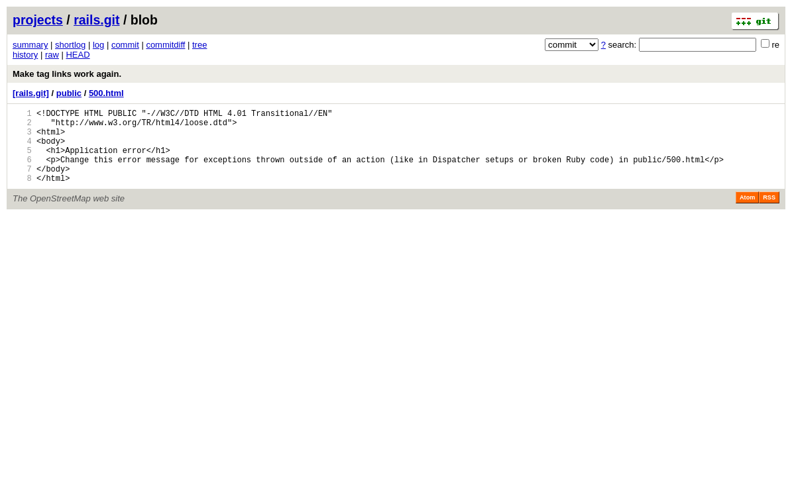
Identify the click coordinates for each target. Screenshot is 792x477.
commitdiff (165, 45)
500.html (106, 93)
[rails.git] (31, 93)
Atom (747, 213)
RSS (769, 213)
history (25, 55)
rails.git (96, 20)
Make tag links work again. (67, 74)
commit (125, 45)
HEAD (77, 55)
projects (38, 20)
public (69, 93)
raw (52, 55)
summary (30, 45)
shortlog (70, 45)
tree (199, 45)
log (98, 45)
